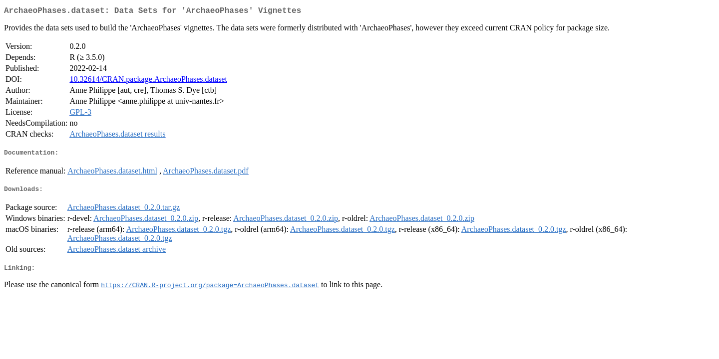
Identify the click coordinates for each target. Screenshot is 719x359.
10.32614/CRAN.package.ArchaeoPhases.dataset (148, 81)
